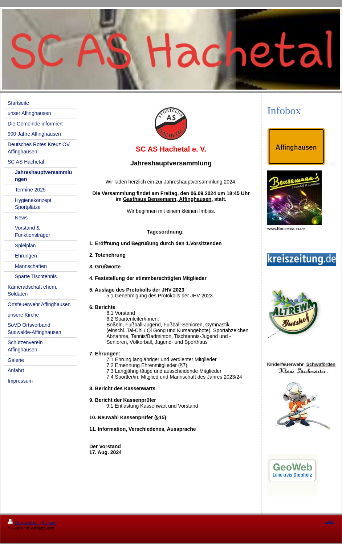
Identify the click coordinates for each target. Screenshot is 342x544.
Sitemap (49, 522)
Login (329, 521)
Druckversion (24, 522)
